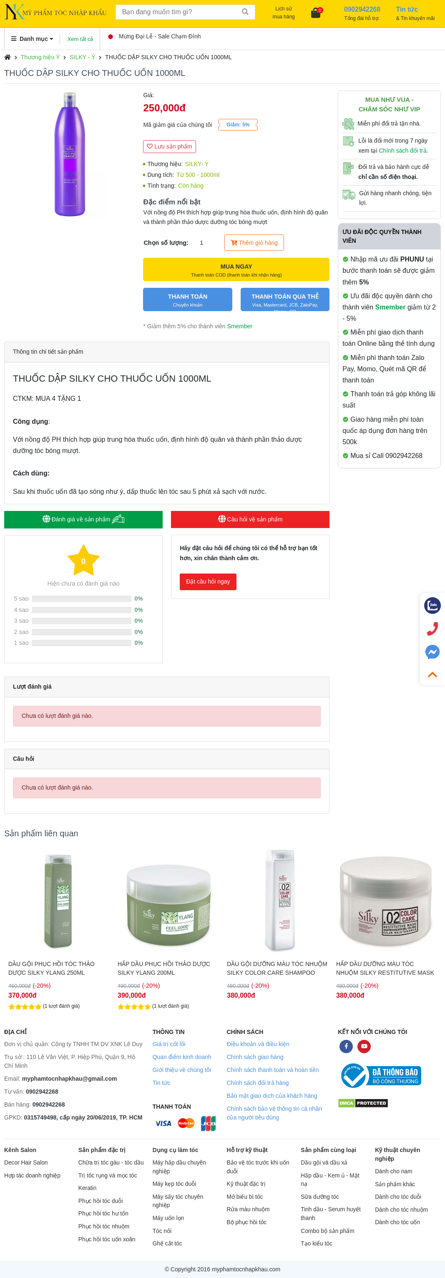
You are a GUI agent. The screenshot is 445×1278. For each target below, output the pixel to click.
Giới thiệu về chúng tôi (182, 1070)
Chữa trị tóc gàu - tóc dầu (111, 1163)
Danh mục (32, 38)
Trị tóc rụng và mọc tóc (107, 1175)
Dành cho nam (393, 1171)
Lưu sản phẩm (169, 146)
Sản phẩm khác (395, 1184)
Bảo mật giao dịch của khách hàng (271, 1095)
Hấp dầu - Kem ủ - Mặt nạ (330, 1179)
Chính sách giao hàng (254, 1057)
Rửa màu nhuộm (247, 1209)
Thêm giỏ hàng (254, 242)
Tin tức (162, 1082)
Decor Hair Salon (26, 1163)
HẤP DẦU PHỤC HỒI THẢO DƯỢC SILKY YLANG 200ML (273, 968)
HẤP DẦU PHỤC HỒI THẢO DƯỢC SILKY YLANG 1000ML (54, 968)
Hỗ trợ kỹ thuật (246, 1150)
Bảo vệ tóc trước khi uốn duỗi (257, 1167)
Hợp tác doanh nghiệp (32, 1175)
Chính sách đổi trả (402, 150)
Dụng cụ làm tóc (176, 1150)
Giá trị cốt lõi (169, 1044)
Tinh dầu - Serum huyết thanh (331, 1213)
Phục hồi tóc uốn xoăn (107, 1239)
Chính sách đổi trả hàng (257, 1082)
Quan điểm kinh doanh (182, 1057)
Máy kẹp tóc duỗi (174, 1184)
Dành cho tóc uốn (397, 1222)
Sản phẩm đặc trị (102, 1150)
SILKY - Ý (82, 57)
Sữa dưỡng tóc (320, 1197)
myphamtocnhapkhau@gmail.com (69, 1078)
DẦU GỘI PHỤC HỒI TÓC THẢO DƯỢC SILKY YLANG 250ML (161, 968)
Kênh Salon (20, 1150)
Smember (239, 326)
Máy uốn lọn (168, 1218)
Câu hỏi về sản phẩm (250, 519)
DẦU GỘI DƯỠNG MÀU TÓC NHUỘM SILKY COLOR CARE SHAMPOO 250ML (386, 968)
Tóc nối (162, 1231)
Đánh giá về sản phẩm (84, 519)
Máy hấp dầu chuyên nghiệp (179, 1167)
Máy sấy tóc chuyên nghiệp (178, 1201)
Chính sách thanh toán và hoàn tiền (272, 1070)
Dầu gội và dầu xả (324, 1163)
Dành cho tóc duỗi (398, 1197)
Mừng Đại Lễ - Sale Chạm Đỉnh (154, 36)
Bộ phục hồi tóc (246, 1222)
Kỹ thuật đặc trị (245, 1184)
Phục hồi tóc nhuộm (103, 1226)
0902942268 (42, 1091)
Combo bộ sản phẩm (327, 1231)
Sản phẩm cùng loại (328, 1150)
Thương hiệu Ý (40, 57)
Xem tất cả (80, 39)
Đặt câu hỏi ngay (208, 581)
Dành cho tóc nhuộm (401, 1210)
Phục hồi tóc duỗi (100, 1201)
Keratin (87, 1188)
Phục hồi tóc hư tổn (103, 1213)
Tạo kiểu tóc (316, 1243)
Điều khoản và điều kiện (257, 1044)
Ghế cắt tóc (167, 1243)
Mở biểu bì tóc (244, 1197)
